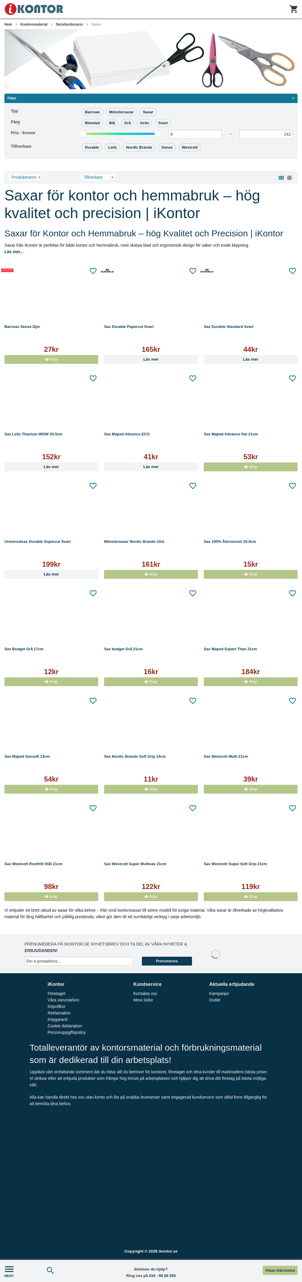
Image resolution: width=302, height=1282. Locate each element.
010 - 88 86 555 (162, 1275)
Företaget (56, 993)
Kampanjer (219, 993)
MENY (9, 1271)
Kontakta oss (145, 993)
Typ (14, 111)
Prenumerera (167, 961)
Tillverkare (21, 146)
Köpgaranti (57, 1019)
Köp (51, 359)
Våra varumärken (63, 1000)
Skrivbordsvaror (69, 24)
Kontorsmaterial (33, 24)
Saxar (96, 24)
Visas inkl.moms (280, 1270)
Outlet (214, 1000)
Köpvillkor (56, 1006)
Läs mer (151, 359)
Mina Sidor (143, 1000)
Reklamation (58, 1013)
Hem (8, 24)
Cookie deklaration (64, 1026)
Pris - (23, 132)
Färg (15, 122)
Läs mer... (14, 251)
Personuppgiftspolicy (66, 1032)
